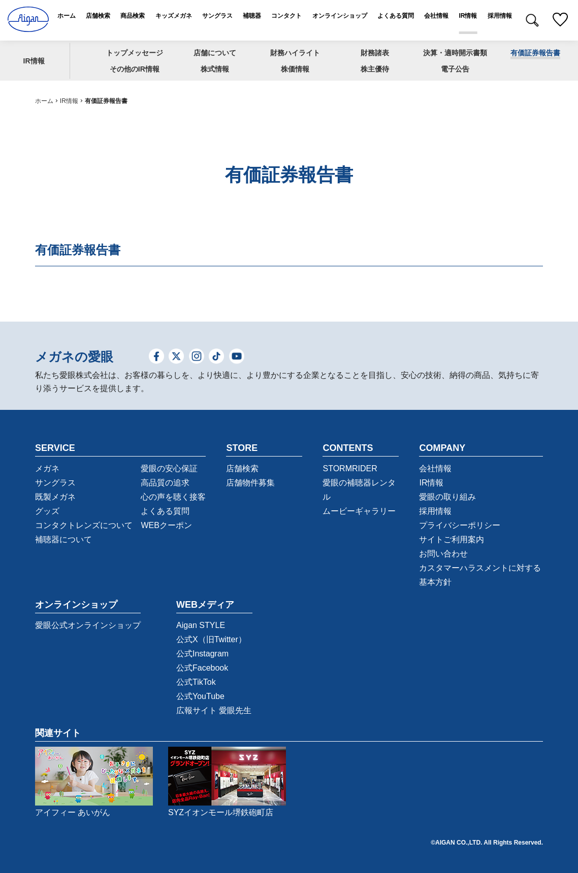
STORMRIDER (350, 468)
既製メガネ (55, 497)
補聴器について (63, 539)
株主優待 (375, 69)
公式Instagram (202, 653)
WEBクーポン (166, 525)
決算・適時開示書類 (455, 52)
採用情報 (435, 511)
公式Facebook (202, 668)
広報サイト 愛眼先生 (213, 710)
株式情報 (215, 69)
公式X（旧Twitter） (211, 639)
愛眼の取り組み (447, 497)
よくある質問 (165, 511)
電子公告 (455, 69)
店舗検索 (242, 468)
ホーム (44, 100)
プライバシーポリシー (459, 525)
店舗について (215, 52)
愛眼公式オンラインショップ (88, 625)
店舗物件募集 (250, 482)
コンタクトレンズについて (84, 525)
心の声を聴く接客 (173, 497)
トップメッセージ (134, 52)
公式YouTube (200, 696)
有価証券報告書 (535, 52)
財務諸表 (375, 52)
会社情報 (435, 468)
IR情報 (34, 60)
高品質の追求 (165, 482)
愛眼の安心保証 (169, 468)
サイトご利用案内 (451, 539)
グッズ (47, 511)
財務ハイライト (295, 52)
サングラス (55, 482)
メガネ (47, 468)
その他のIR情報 (134, 69)
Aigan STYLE (200, 625)
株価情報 (295, 69)
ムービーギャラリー (359, 511)
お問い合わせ (443, 553)
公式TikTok (196, 682)
